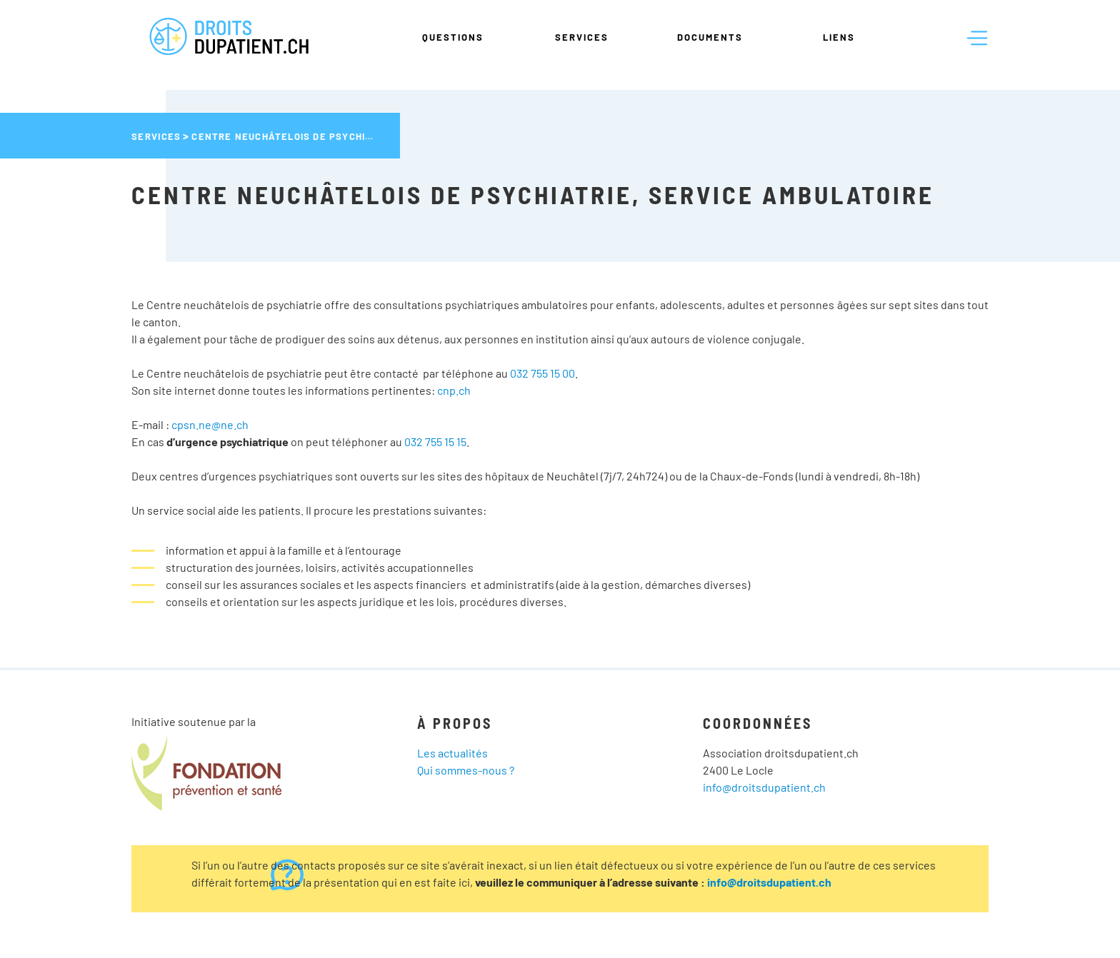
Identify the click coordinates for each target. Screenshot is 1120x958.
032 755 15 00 (542, 373)
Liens (839, 37)
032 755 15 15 (435, 441)
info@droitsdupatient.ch (764, 787)
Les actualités (452, 753)
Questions (453, 37)
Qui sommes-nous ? (465, 770)
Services (582, 37)
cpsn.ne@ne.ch (210, 424)
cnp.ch (454, 390)
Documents (710, 37)
